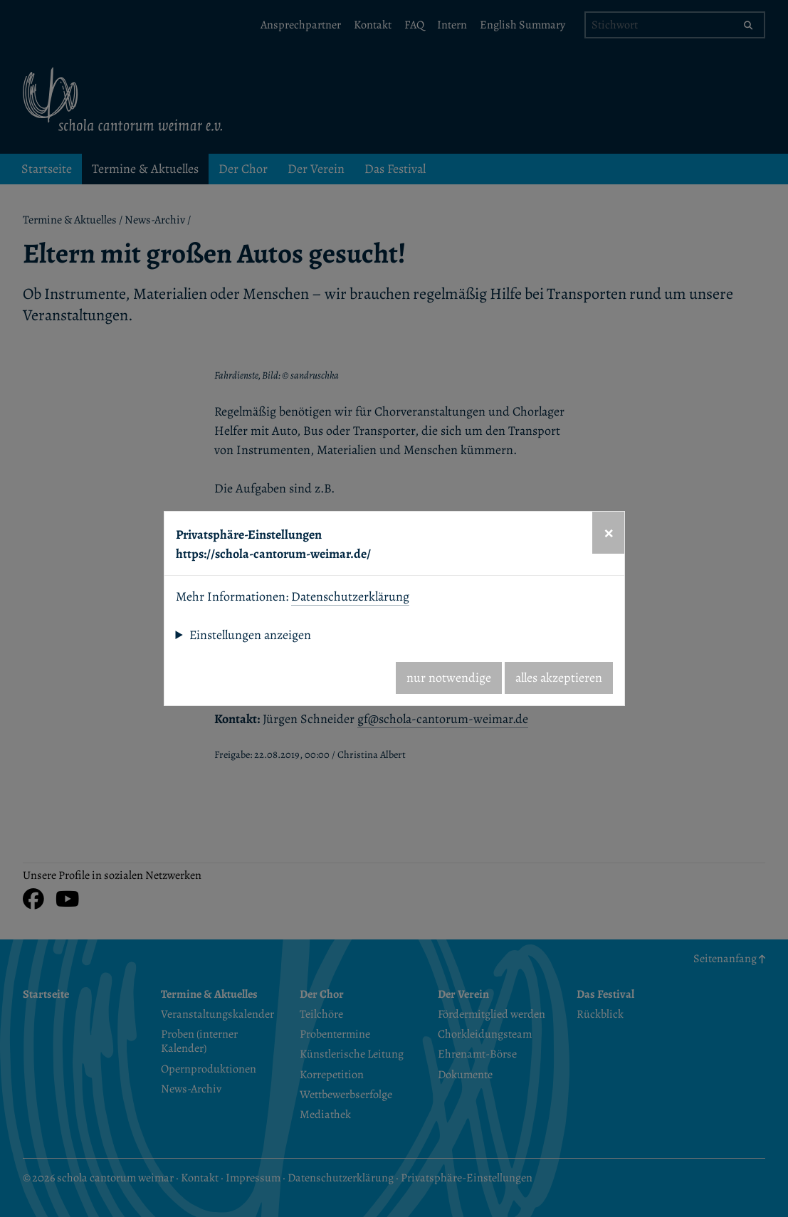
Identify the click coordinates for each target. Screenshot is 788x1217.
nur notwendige (448, 677)
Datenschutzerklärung (350, 596)
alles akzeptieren (558, 677)
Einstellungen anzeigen (250, 634)
